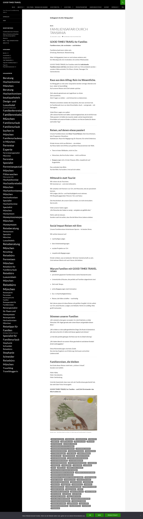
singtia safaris (56, 494)
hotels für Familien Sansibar (77, 463)
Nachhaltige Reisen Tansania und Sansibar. (64, 470)
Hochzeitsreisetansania (59, 463)
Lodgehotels (56, 465)
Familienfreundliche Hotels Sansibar (63, 446)
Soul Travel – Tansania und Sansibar (37, 7)
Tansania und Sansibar (58, 503)
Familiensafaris (90, 451)
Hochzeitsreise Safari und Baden (77, 458)
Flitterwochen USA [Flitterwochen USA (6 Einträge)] (8, 177)
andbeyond (55, 441)
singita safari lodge (77, 491)
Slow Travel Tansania (58, 496)
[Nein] (141, 515)
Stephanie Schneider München (81, 498)
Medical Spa (61, 467)
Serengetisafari (71, 489)
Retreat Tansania (57, 479)
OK (90, 515)
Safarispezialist (77, 484)
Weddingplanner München (60, 505)
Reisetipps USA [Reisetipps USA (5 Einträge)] (6, 333)
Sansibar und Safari (57, 489)
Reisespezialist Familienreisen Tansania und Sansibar (67, 477)
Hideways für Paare (83, 455)
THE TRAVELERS (7, 60)
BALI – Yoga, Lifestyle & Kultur (11, 40)
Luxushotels (6, 55)
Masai (53, 467)
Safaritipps (88, 484)
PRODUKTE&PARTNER (81, 7)
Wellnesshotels (75, 505)
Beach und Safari (80, 441)
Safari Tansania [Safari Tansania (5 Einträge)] (14, 333)
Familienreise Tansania (83, 448)
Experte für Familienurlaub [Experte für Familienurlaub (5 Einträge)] (9, 107)
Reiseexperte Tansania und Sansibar (62, 475)
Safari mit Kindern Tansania (60, 482)
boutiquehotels (57, 444)
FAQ (123, 7)
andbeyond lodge (66, 441)
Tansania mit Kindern (78, 501)
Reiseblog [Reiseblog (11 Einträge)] (7, 251)
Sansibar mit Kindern (89, 486)
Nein (99, 515)
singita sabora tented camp (60, 491)
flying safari (71, 453)
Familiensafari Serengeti (59, 451)
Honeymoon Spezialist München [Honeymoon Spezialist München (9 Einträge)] (8, 234)
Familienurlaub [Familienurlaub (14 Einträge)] (11, 122)
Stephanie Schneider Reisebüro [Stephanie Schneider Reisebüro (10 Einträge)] (7, 346)
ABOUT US (20, 7)
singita (80, 489)
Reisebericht (6, 58)
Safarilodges (66, 484)
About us (5, 38)
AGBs (4, 20)
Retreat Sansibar (91, 477)
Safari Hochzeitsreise (84, 479)
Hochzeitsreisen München (59, 460)
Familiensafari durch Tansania (69, 31)
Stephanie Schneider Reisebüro (61, 501)
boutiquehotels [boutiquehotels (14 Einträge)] (11, 97)
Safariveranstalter (58, 486)
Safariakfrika (88, 482)
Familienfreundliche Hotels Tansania (63, 448)
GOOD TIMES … (68, 7)
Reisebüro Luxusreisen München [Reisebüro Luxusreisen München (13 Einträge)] (9, 277)
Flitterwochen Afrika (58, 453)
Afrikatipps (92, 439)
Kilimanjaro (92, 463)
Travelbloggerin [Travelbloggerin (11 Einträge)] (10, 371)
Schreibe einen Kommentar (72, 36)
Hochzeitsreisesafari (76, 460)
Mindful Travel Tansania (75, 467)
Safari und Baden (76, 482)
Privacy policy (113, 515)
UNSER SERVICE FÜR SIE (95, 7)
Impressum (115, 7)
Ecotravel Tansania (70, 444)
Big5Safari (91, 441)
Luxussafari (87, 465)
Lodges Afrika (66, 465)
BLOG (13, 7)
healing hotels (56, 455)
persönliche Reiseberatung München (62, 472)
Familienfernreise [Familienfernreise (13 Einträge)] (12, 110)
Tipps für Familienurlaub (9, 62)
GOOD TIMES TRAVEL (12, 2)
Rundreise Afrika (70, 479)
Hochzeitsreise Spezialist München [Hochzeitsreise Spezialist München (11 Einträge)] (10, 207)
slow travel (77, 494)
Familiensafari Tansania (76, 451)
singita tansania (91, 491)
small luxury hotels (74, 496)
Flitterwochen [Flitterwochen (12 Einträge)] (10, 174)
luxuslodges (77, 465)
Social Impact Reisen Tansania (60, 498)
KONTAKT (106, 7)
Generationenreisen (84, 453)
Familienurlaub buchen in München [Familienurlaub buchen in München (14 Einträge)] (11, 130)
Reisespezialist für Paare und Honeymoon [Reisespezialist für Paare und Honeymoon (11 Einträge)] (10, 311)
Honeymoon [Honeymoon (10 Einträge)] (8, 213)
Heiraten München (69, 455)
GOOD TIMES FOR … (55, 7)
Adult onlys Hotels (57, 439)
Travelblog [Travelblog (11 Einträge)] (8, 368)
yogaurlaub (55, 508)
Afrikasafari (70, 439)
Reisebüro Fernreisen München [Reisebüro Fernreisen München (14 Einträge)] (9, 259)
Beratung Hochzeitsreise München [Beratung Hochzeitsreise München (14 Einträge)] (11, 81)
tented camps (84, 503)
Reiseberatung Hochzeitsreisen (85, 472)
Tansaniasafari (72, 503)
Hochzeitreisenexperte (58, 458)
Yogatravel (86, 505)
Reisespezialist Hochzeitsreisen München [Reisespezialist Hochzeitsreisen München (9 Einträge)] (9, 320)
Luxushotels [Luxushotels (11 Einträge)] (8, 240)
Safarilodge (55, 484)
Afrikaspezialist (81, 439)
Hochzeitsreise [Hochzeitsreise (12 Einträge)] (10, 179)
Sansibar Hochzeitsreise (73, 486)
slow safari (66, 494)
